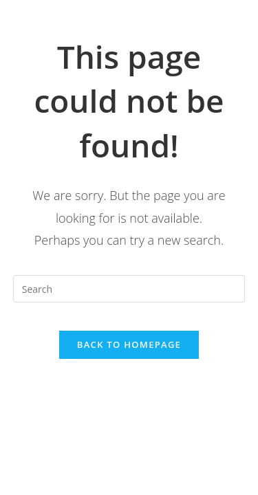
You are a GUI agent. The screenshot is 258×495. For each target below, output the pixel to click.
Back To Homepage (129, 344)
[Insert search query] (129, 288)
